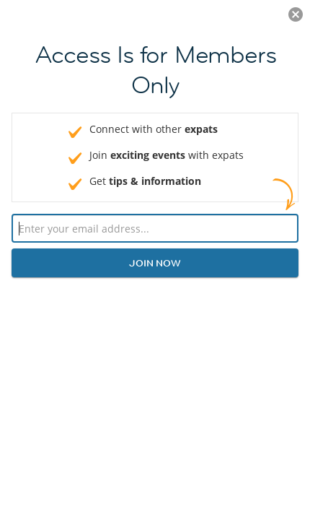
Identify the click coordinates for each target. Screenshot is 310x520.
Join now (155, 262)
